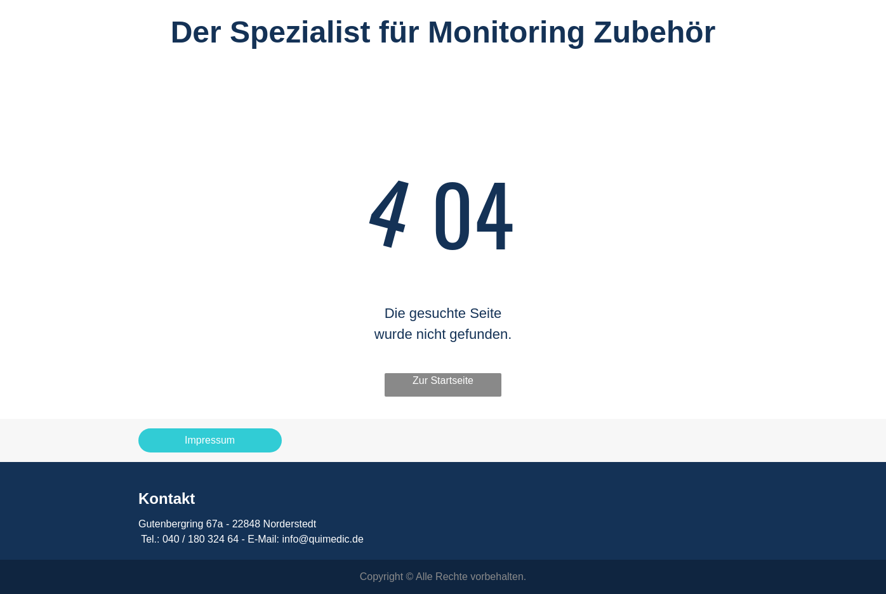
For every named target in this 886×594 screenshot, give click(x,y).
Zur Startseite (443, 380)
